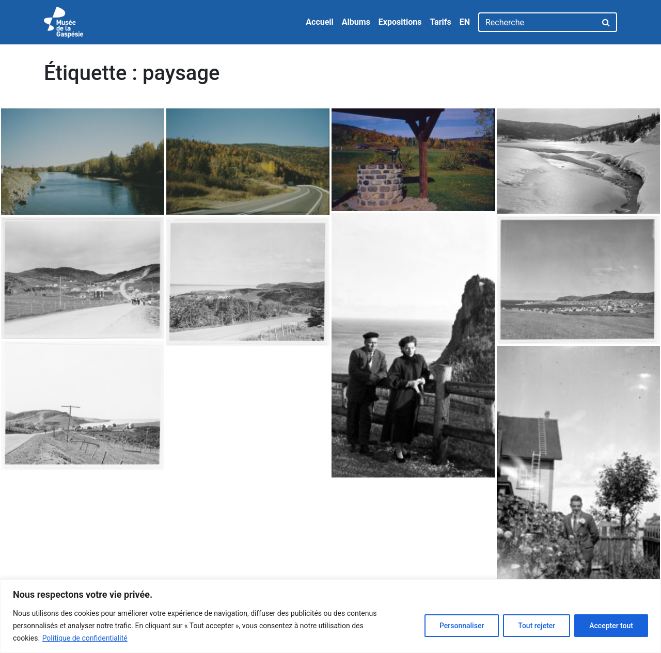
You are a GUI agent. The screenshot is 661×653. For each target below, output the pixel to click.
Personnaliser (461, 626)
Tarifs (440, 22)
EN (465, 22)
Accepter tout (611, 626)
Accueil (320, 22)
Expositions (400, 22)
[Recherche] (537, 22)
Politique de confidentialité (85, 638)
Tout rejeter (536, 626)
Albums (356, 22)
